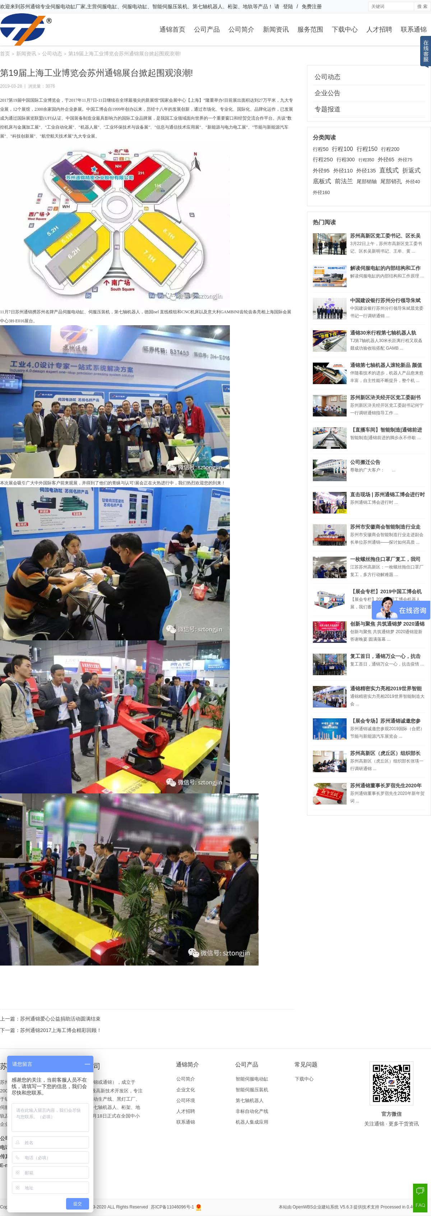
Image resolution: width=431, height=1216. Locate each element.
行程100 (342, 149)
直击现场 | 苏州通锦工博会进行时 (387, 494)
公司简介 (241, 29)
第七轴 (120, 311)
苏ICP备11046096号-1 (172, 1207)
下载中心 (345, 29)
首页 (5, 53)
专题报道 (327, 109)
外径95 (321, 170)
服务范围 (310, 29)
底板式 (322, 181)
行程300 (346, 159)
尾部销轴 (367, 181)
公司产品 (207, 29)
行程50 (320, 149)
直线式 (389, 170)
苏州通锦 (30, 6)
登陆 (288, 6)
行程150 (367, 149)
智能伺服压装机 (252, 1089)
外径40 (412, 181)
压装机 (103, 311)
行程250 (323, 159)
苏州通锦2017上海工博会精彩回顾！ (61, 1030)
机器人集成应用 (252, 1122)
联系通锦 (414, 29)
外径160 (321, 192)
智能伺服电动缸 (252, 1079)
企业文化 (185, 1089)
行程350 (366, 159)
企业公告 (327, 93)
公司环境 (185, 1100)
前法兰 (344, 181)
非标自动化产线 (252, 1111)
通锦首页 (172, 29)
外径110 (343, 171)
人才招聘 (379, 29)
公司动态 (52, 53)
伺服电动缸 (73, 311)
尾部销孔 (391, 181)
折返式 (411, 170)
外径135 (366, 171)
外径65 (386, 159)
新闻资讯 (276, 29)
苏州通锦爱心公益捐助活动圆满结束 (60, 1019)
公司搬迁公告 (365, 462)
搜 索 (422, 6)
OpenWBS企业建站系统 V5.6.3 (323, 1207)
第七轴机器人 (250, 1100)
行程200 (390, 149)
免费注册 (312, 6)
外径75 (405, 159)
